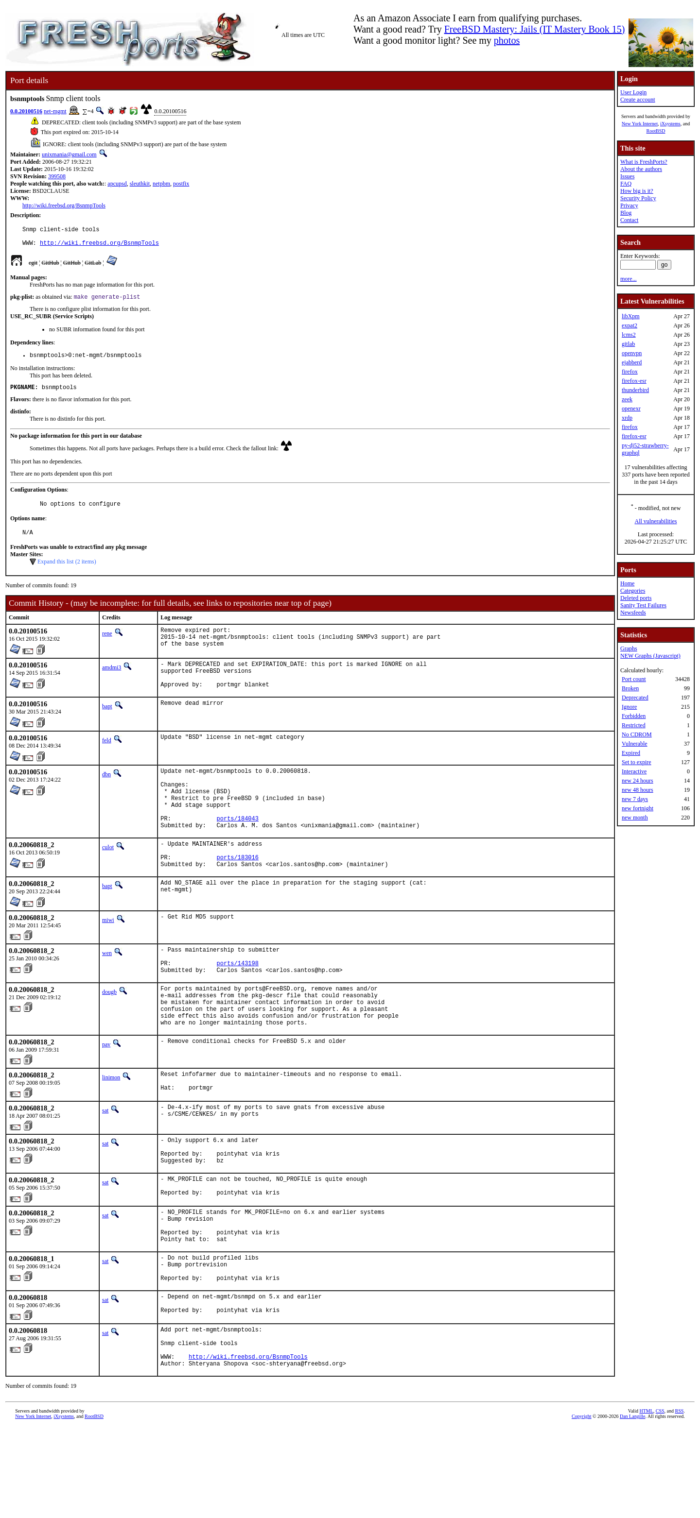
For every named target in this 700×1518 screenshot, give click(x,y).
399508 (57, 176)
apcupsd (116, 183)
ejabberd (632, 362)
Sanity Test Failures (643, 605)
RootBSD (656, 131)
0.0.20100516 (26, 111)
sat (105, 1166)
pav (106, 1097)
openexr (631, 408)
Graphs (628, 648)
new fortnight (637, 808)
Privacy (629, 205)
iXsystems (670, 123)
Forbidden (634, 716)
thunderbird (635, 390)
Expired (631, 753)
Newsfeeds (633, 612)
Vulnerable (635, 743)
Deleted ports (635, 598)
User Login (633, 92)
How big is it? (636, 191)
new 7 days (635, 799)
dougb (109, 1036)
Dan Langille (632, 1507)
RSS (679, 1501)
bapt (107, 725)
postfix (181, 183)
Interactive (634, 771)
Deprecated (635, 697)
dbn (106, 793)
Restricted (634, 725)
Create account (637, 99)
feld (106, 759)
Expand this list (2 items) (66, 572)
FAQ (625, 183)
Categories (632, 590)
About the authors (641, 169)
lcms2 (629, 334)
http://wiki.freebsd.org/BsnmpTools (63, 205)
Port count (634, 679)
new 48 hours (637, 789)
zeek (627, 399)
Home (627, 583)
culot (108, 879)
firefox (630, 371)
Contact (629, 220)
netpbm (161, 183)
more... (628, 278)
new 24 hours (637, 780)
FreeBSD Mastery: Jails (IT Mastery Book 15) (534, 29)
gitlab (628, 344)
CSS (660, 1501)
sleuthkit (140, 183)
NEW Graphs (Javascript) (650, 655)
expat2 (629, 325)
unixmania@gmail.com (69, 154)
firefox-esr (634, 380)
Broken (630, 688)
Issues (627, 176)
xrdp (627, 417)
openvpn (632, 353)
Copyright (582, 1507)
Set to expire (636, 762)
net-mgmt (55, 111)
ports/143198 (238, 1006)
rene (107, 644)
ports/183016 (238, 894)
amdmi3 (111, 681)
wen (107, 991)
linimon (111, 1130)
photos (507, 40)
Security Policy (638, 198)
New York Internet (640, 123)
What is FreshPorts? (643, 161)
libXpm (631, 316)
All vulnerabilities (656, 521)
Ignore (629, 706)
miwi (108, 958)
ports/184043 (238, 849)
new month (635, 817)
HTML (646, 1501)
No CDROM (637, 734)
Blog (625, 212)
